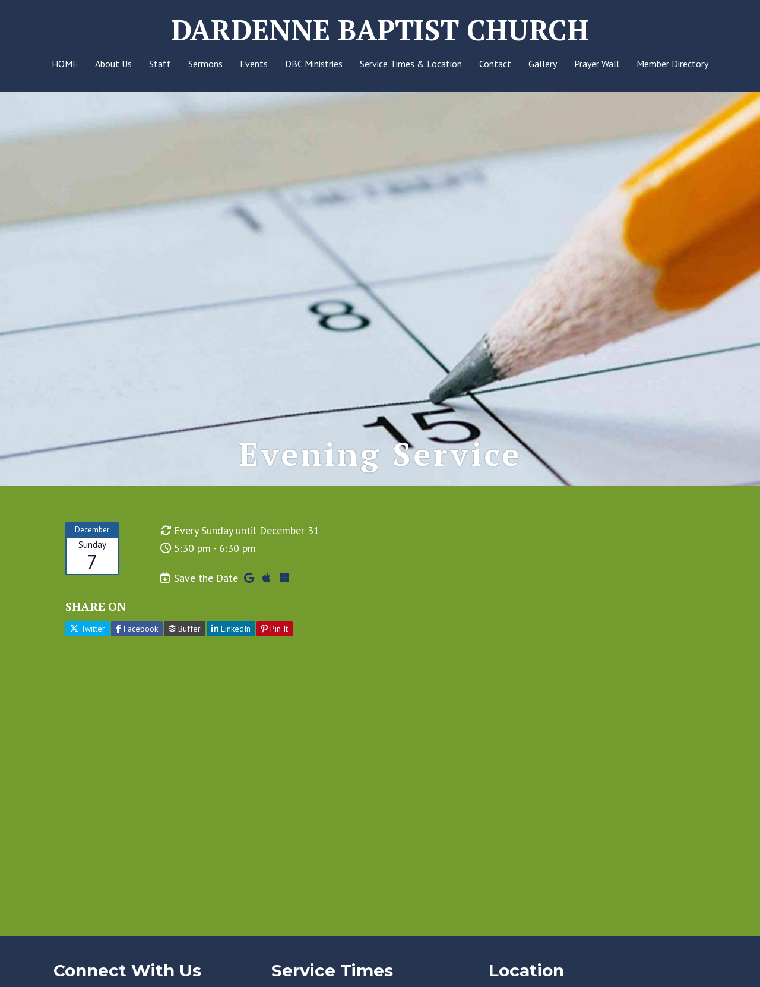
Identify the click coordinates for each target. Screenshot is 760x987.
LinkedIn (231, 628)
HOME (65, 64)
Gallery (542, 64)
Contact (495, 64)
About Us (113, 64)
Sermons (205, 64)
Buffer (185, 628)
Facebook (137, 628)
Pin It (274, 628)
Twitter (87, 628)
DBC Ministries (314, 64)
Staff (160, 64)
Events (254, 64)
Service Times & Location (411, 64)
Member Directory (672, 64)
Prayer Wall (596, 64)
